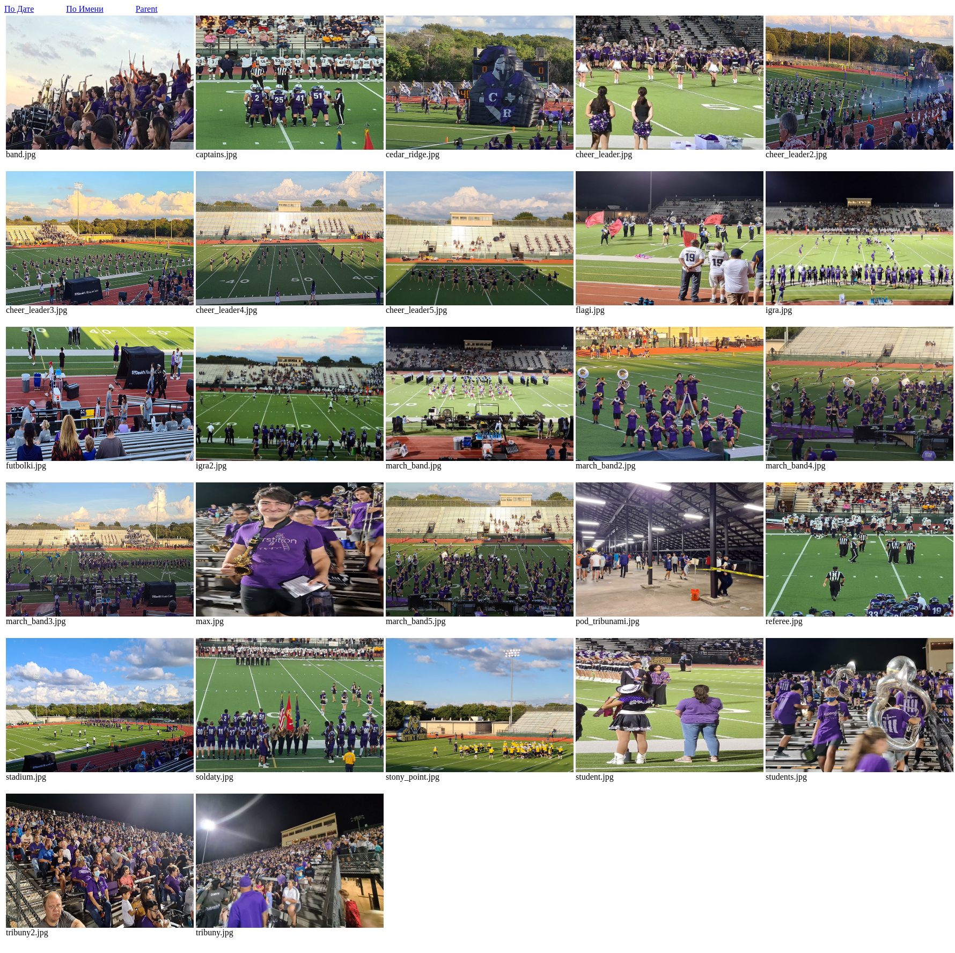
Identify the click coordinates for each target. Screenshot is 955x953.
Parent (147, 8)
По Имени (84, 8)
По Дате (19, 8)
